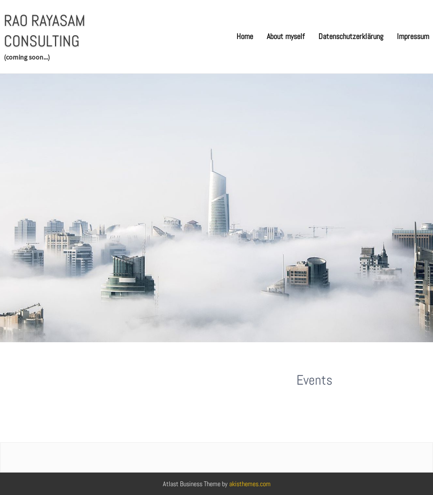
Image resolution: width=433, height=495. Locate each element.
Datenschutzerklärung (350, 36)
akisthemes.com (250, 483)
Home (244, 36)
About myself (286, 36)
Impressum (413, 36)
